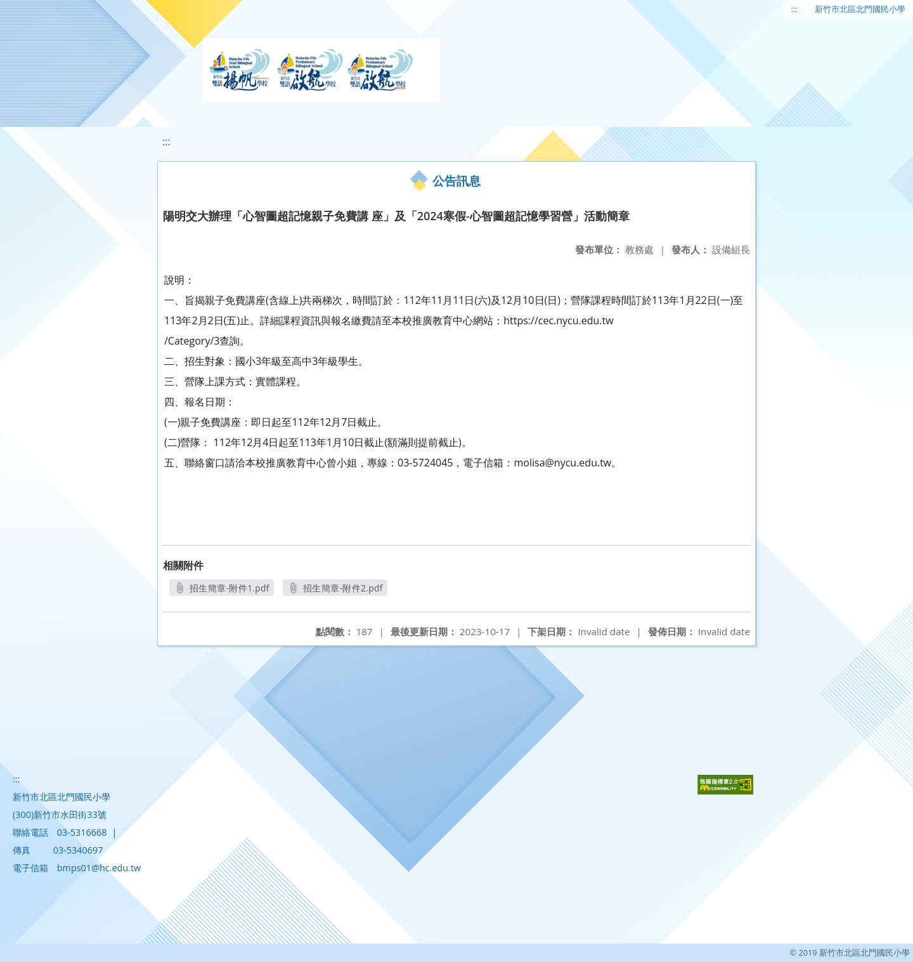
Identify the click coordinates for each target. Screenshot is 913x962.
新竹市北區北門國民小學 (860, 9)
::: (794, 9)
